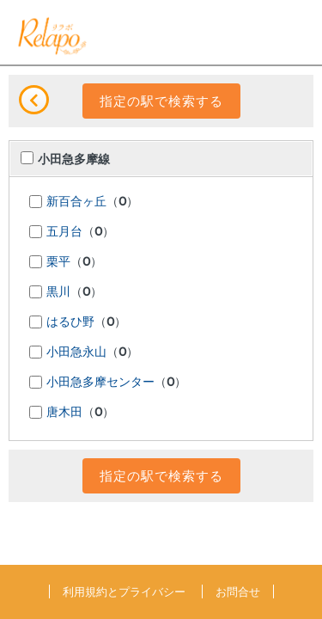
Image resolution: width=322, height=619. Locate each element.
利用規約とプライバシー (124, 591)
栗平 (58, 262)
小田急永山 (76, 352)
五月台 (64, 232)
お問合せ (238, 591)
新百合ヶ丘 (76, 202)
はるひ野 (70, 322)
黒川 (58, 292)
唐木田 (64, 413)
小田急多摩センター (100, 382)
